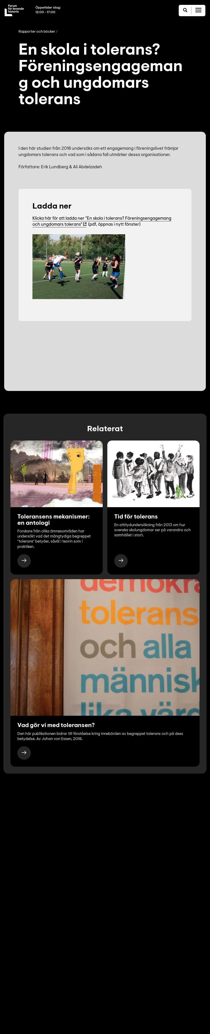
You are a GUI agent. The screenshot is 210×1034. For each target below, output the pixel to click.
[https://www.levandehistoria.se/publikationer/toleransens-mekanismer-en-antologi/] (24, 561)
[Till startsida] (14, 10)
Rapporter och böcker (37, 32)
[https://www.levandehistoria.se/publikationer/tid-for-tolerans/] (121, 561)
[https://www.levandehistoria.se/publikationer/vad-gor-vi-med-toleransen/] (24, 753)
